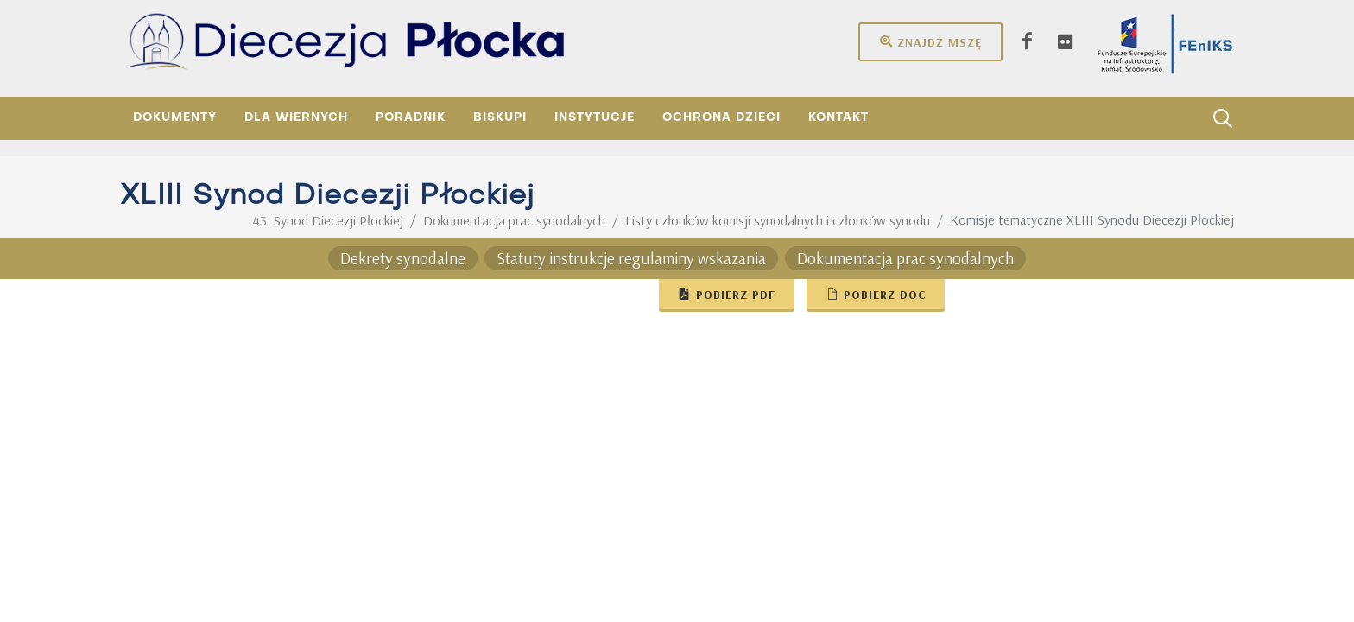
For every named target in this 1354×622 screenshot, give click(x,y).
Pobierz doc (876, 293)
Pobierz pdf (726, 293)
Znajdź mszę (930, 41)
